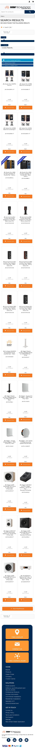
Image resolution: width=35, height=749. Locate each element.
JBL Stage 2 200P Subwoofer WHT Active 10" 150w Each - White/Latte (9, 577)
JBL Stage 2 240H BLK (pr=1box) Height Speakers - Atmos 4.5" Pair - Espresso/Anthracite (25, 487)
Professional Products (12, 692)
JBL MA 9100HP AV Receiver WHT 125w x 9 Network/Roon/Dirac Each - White (26, 577)
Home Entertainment (12, 703)
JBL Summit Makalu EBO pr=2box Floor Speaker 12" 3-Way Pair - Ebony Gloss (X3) (9, 308)
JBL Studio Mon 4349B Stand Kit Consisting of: (25, 84)
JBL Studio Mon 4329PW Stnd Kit (9, 84)
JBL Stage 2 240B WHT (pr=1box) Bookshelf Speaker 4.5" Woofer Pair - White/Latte (9, 533)
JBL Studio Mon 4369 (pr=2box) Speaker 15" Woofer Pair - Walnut (9, 174)
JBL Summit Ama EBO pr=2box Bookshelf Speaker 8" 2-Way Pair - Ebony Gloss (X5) (25, 219)
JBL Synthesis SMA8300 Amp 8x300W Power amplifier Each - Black (9, 353)
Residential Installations (13, 699)
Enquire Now (10, 107)
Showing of (6, 32)
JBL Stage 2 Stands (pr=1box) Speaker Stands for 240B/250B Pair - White (25, 353)
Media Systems (10, 686)
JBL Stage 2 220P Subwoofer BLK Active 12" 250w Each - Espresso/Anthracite (25, 533)
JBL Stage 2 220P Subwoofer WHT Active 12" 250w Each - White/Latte (9, 487)
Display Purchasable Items (10, 65)
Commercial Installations (13, 696)
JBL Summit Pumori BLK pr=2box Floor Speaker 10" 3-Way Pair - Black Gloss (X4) (9, 263)
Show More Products (18, 608)
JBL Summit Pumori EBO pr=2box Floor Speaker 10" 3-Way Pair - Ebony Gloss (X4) (25, 263)
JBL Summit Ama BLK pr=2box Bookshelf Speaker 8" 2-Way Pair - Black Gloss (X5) (9, 219)
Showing (6, 31)
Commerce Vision (11, 737)
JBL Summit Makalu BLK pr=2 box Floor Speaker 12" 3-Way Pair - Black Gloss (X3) (25, 308)
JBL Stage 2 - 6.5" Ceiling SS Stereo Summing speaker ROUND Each (25, 442)
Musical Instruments (12, 694)
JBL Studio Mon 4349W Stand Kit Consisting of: (25, 129)
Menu (2, 16)
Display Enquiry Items (9, 62)
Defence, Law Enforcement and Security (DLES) (15, 689)
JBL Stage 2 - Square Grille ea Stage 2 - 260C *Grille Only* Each (9, 442)
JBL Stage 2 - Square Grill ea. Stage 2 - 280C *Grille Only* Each (25, 397)
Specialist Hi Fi (10, 701)
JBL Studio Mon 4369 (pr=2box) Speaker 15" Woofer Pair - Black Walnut (25, 174)
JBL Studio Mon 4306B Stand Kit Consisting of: (9, 129)
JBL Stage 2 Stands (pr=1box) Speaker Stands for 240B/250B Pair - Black (9, 398)
